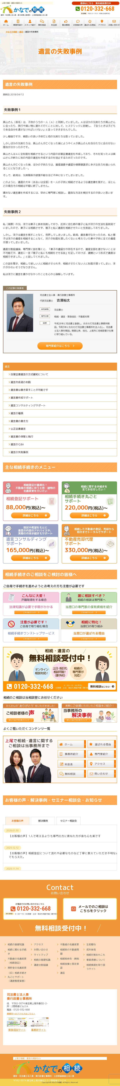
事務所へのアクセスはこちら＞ (21, 1013)
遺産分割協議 (41, 965)
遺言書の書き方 (19, 421)
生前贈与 (91, 944)
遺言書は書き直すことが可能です (29, 390)
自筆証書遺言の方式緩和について (29, 374)
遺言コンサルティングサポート (28, 405)
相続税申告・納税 (69, 958)
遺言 (7, 366)
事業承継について (95, 959)
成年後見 (91, 949)
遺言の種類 (17, 413)
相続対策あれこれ (95, 954)
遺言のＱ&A (17, 444)
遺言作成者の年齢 (21, 382)
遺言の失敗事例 (19, 452)
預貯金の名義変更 (17, 967)
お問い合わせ (41, 949)
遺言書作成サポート (22, 397)
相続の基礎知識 (16, 944)
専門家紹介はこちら (58, 346)
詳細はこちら (31, 515)
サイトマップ (41, 954)
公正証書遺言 (18, 428)
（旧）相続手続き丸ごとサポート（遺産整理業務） (17, 977)
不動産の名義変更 (69, 944)
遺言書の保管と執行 (22, 436)
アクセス (38, 944)
